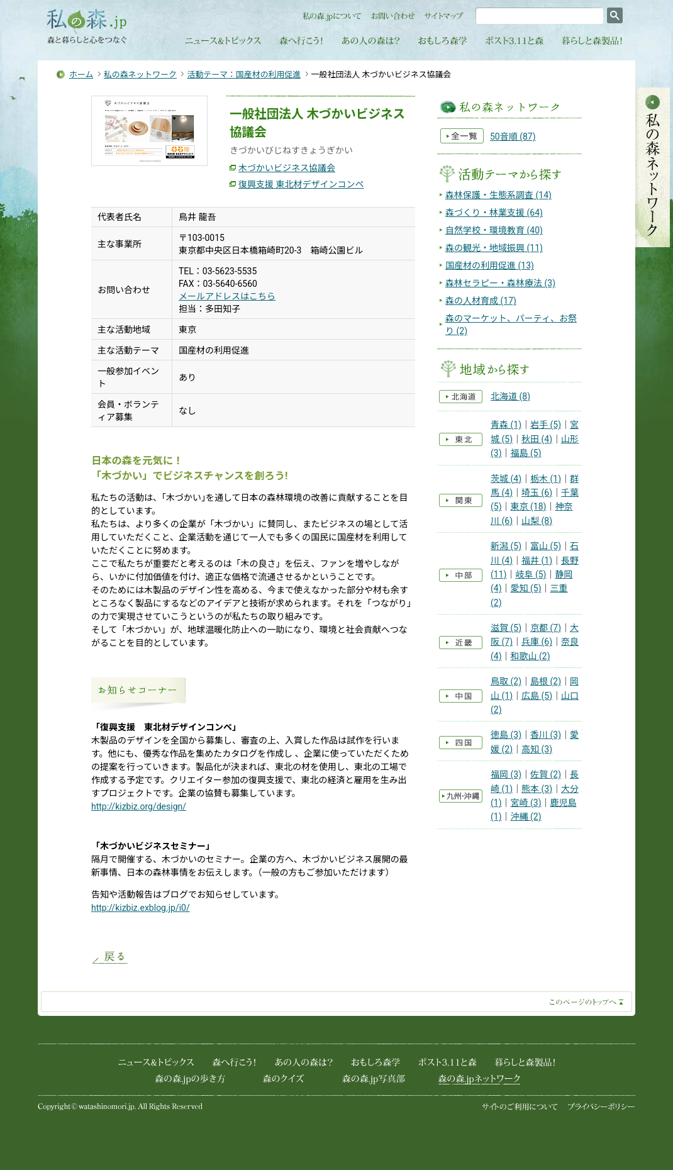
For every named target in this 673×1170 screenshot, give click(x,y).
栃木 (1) (545, 479)
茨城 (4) (506, 479)
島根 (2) (545, 681)
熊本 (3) (536, 789)
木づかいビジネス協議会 (286, 168)
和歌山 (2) (530, 656)
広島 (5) (536, 696)
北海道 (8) (510, 396)
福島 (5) (526, 453)
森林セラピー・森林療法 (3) (500, 283)
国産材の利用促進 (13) (489, 265)
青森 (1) (506, 425)
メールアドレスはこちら (227, 296)
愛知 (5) (526, 588)
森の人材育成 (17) (480, 301)
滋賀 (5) (506, 628)
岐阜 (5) (530, 574)
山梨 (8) (536, 521)
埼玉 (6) (536, 493)
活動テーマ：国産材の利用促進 (244, 74)
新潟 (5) (506, 546)
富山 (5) (545, 546)
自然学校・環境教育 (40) (494, 230)
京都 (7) (545, 628)
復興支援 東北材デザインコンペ (301, 184)
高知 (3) (536, 749)
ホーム (81, 74)
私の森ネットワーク (140, 74)
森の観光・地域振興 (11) (494, 248)
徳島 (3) (506, 735)
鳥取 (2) (506, 681)
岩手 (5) (545, 425)
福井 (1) (536, 560)
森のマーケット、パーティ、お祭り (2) (511, 324)
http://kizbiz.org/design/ (138, 806)
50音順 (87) (513, 136)
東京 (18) (529, 506)
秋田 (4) (536, 439)
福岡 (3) (506, 774)
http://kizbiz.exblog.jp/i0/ (140, 908)
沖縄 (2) (526, 816)
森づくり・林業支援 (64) (494, 213)
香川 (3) (545, 735)
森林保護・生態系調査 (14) (498, 195)
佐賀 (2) (545, 774)
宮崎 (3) (526, 803)
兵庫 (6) (536, 642)
